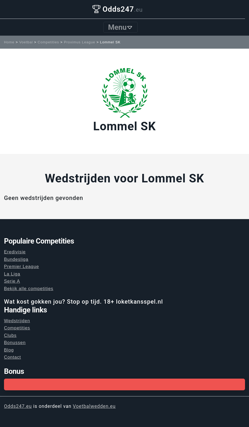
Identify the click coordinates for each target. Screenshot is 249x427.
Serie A (12, 281)
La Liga (12, 273)
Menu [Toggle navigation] (120, 27)
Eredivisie (15, 251)
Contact (12, 357)
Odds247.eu (18, 406)
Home (9, 42)
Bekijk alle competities (28, 288)
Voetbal (26, 42)
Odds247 (117, 9)
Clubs (10, 335)
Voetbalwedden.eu (94, 406)
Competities (48, 42)
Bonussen (15, 342)
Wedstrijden (17, 320)
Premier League (21, 266)
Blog (9, 350)
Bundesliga (16, 259)
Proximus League (79, 42)
